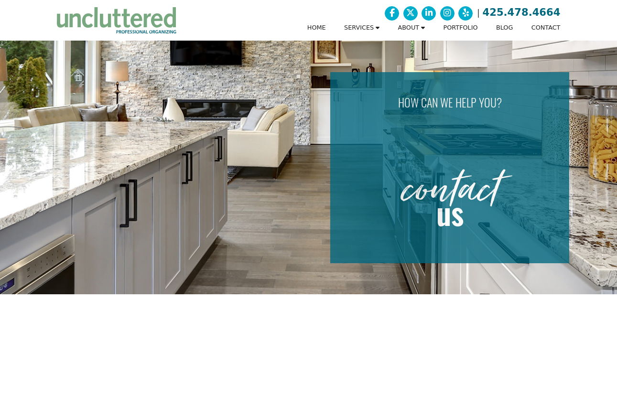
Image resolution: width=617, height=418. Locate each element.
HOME (316, 27)
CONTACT (546, 27)
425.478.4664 (522, 12)
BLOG (504, 27)
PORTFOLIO (461, 27)
